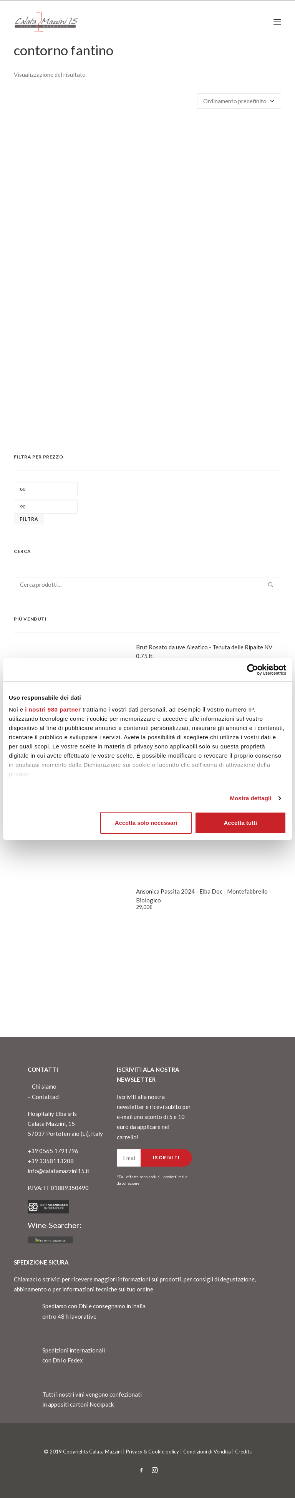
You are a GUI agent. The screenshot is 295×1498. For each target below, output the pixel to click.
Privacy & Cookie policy (152, 1451)
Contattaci (46, 1096)
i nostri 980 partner (53, 709)
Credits (243, 1451)
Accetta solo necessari (146, 822)
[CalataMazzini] (46, 21)
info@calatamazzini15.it (58, 1170)
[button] (277, 22)
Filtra (29, 519)
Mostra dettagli (250, 798)
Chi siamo (44, 1086)
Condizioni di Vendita (207, 1451)
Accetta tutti (240, 822)
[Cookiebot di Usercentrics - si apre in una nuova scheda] (252, 669)
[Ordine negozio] (239, 101)
